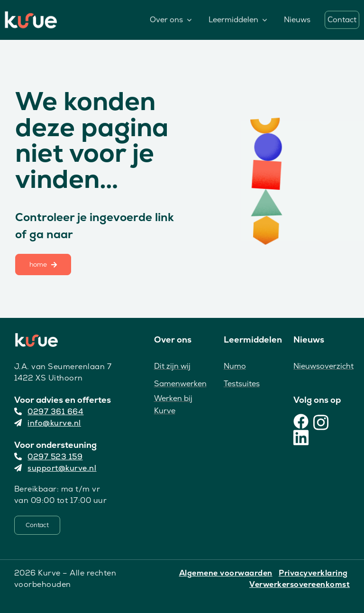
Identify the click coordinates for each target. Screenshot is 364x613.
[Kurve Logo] (31, 15)
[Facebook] (301, 421)
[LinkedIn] (301, 436)
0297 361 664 (49, 412)
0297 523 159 (48, 457)
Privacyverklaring (313, 573)
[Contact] (37, 525)
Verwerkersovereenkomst (299, 584)
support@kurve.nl (55, 468)
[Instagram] (320, 421)
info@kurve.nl (47, 423)
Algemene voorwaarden (226, 573)
